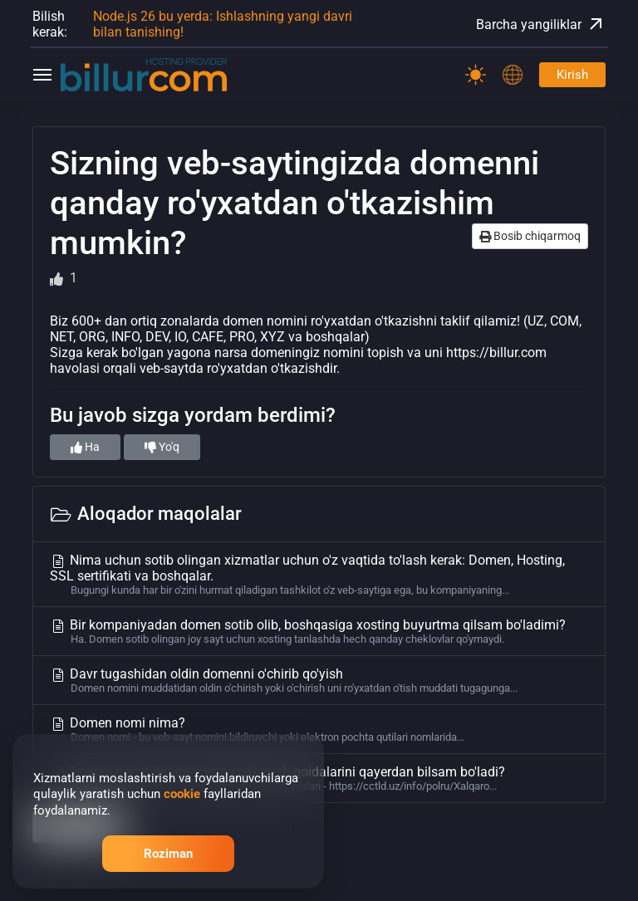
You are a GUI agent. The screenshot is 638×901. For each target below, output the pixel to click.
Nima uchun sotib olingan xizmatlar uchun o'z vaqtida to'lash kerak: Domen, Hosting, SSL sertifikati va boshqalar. (319, 574)
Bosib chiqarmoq (530, 235)
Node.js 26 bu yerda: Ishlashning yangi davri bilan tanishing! (222, 24)
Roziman (168, 853)
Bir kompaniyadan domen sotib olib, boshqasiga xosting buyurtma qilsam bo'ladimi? (319, 631)
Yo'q (162, 446)
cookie (182, 793)
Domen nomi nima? (319, 729)
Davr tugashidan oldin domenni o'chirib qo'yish (319, 680)
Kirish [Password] (572, 74)
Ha (85, 446)
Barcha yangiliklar (541, 24)
